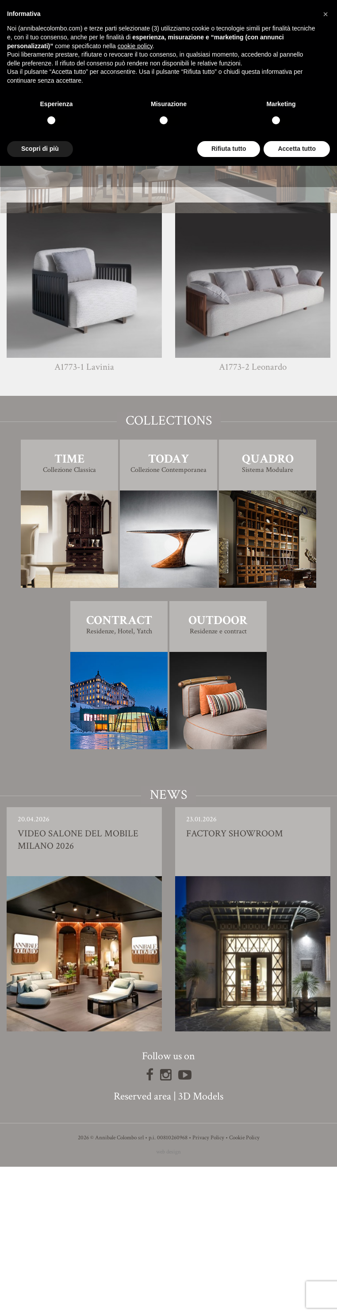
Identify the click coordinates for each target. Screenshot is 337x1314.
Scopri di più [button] (40, 148)
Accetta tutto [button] (297, 148)
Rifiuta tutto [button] (228, 148)
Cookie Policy (244, 1285)
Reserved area (142, 1243)
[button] (325, 14)
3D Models (200, 1243)
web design (168, 1299)
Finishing (168, 283)
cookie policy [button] (135, 46)
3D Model (169, 308)
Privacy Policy (208, 1285)
